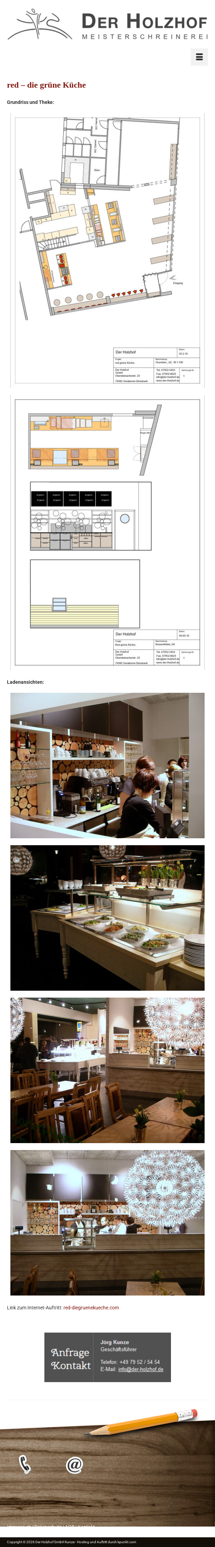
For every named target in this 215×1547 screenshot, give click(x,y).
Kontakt (86, 1527)
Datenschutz (48, 1527)
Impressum (19, 1527)
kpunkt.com (127, 1542)
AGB (70, 1527)
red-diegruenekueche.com (91, 1307)
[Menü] (199, 57)
